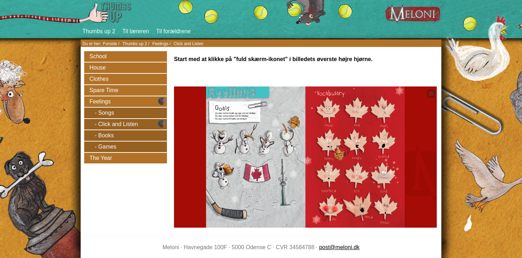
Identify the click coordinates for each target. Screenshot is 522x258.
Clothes (98, 79)
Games (107, 147)
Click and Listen (189, 43)
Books (106, 135)
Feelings (160, 43)
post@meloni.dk (339, 247)
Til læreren (135, 31)
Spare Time (103, 90)
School (98, 56)
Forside (110, 43)
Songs (106, 113)
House (97, 68)
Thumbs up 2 (98, 31)
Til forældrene (173, 31)
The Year (100, 158)
